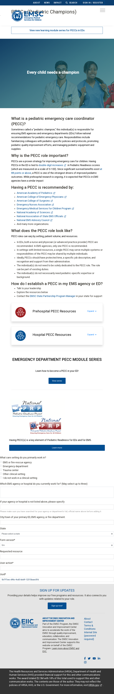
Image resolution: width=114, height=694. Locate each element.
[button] (54, 311)
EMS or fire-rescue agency (17, 462)
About (36, 3)
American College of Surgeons (33, 200)
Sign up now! (57, 606)
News (47, 3)
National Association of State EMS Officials (40, 216)
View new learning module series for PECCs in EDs (57, 30)
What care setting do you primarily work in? (23, 457)
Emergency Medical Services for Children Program (44, 208)
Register (98, 3)
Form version (7, 540)
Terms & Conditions (90, 627)
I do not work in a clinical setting (20, 478)
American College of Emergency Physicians (40, 196)
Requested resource (11, 551)
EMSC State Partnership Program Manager (52, 296)
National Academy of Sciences (33, 212)
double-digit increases (51, 165)
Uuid (3, 574)
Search (71, 3)
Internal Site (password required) (90, 636)
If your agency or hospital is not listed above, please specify (32, 501)
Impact (58, 3)
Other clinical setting (14, 474)
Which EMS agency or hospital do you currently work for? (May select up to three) (44, 483)
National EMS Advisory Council (33, 220)
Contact (88, 622)
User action (6, 563)
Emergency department (15, 466)
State (3, 528)
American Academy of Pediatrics (34, 193)
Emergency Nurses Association (34, 204)
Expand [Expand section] (94, 311)
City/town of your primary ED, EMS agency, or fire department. (32, 517)
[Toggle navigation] (102, 11)
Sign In (87, 3)
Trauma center (11, 470)
